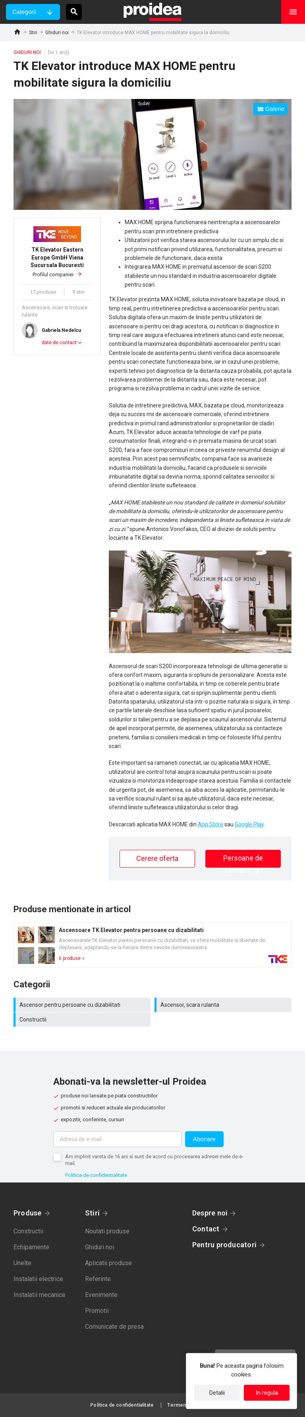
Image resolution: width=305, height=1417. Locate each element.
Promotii (97, 1310)
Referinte (98, 1279)
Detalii (217, 1392)
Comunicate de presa (114, 1326)
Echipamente (31, 1247)
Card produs (152, 945)
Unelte (22, 1263)
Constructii (83, 1019)
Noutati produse (107, 1231)
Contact (206, 1229)
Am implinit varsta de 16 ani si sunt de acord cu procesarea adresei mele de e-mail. (154, 1159)
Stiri (33, 32)
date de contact (59, 342)
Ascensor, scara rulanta (223, 1005)
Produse (28, 1213)
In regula (267, 1392)
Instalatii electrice (38, 1279)
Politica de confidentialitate (96, 1175)
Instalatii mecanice (40, 1295)
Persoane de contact (243, 861)
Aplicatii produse (108, 1263)
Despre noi (210, 1213)
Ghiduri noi (57, 32)
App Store (210, 824)
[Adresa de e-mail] (117, 1139)
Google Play (249, 824)
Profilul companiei (57, 261)
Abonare (204, 1139)
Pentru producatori (224, 1245)
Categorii (24, 11)
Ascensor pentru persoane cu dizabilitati (83, 1005)
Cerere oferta (157, 858)
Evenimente (101, 1295)
